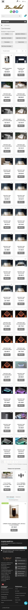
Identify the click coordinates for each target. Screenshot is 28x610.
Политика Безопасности (20, 593)
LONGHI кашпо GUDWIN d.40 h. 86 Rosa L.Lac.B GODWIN (14, 524)
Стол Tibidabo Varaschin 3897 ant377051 (21, 484)
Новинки (18, 497)
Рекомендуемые (13, 499)
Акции (2, 602)
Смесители (21, 42)
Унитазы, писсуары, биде (7, 46)
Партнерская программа (6, 600)
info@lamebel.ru (21, 563)
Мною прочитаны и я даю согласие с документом (13, 551)
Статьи (16, 602)
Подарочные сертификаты (4, 597)
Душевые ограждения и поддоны (9, 38)
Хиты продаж (10, 497)
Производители (4, 594)
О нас (16, 588)
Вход (24, 1)
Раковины (6, 42)
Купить (7, 75)
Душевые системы (21, 38)
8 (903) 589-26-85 (21, 560)
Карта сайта (17, 600)
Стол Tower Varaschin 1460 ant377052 (7, 484)
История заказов (5, 592)
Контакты (17, 597)
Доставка (17, 591)
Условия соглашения (20, 595)
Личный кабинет (5, 589)
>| (16, 461)
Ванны (7, 34)
